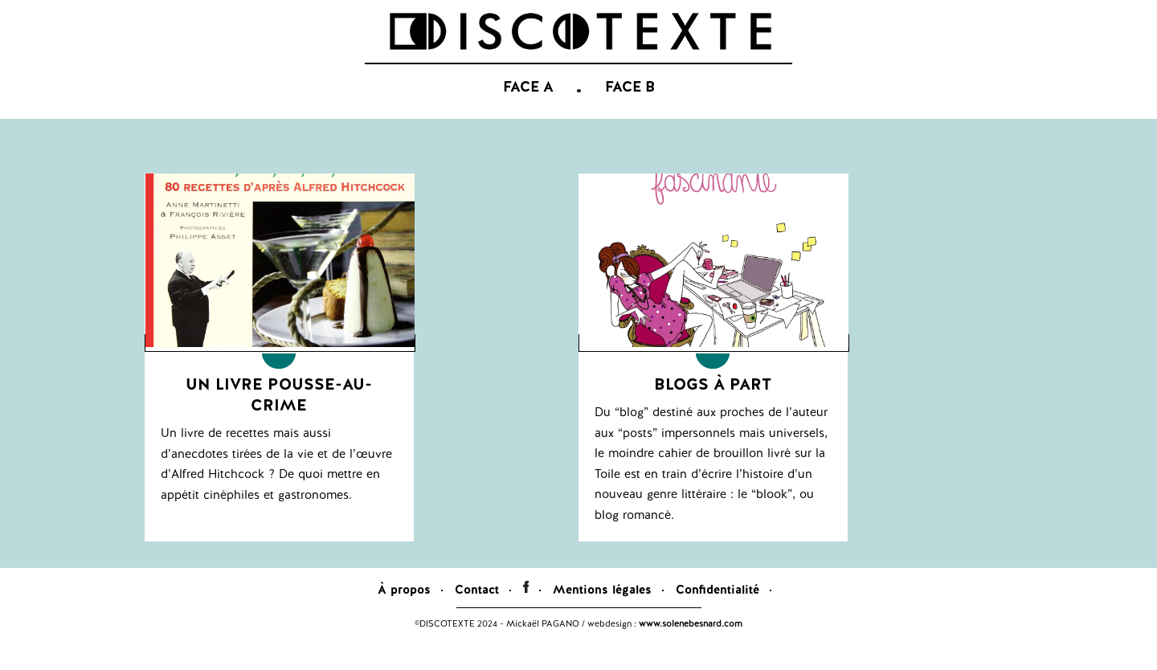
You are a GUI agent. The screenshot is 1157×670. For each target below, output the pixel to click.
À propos (404, 614)
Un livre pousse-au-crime (279, 418)
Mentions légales (602, 614)
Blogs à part (712, 408)
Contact (477, 614)
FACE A (528, 112)
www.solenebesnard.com (690, 647)
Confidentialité (717, 614)
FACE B (630, 112)
